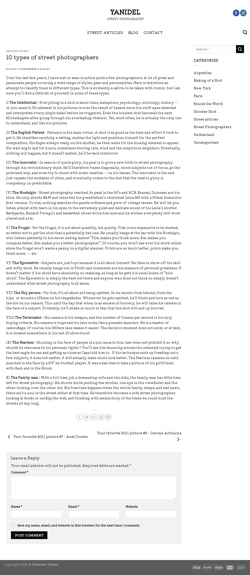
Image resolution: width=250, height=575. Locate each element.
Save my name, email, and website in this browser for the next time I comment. (78, 525)
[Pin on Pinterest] (101, 417)
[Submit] (240, 49)
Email (73, 506)
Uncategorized (206, 142)
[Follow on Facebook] (236, 13)
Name (16, 506)
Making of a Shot (208, 80)
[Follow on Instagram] (243, 13)
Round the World (208, 103)
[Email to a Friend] (94, 417)
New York (202, 88)
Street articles (206, 119)
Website (131, 506)
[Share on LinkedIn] (108, 417)
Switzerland (204, 134)
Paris (198, 95)
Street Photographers (212, 126)
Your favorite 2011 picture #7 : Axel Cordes (47, 436)
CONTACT (153, 32)
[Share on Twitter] (86, 417)
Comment (19, 472)
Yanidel (125, 12)
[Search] (245, 32)
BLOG (133, 32)
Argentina (203, 72)
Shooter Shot (205, 111)
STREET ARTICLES (105, 32)
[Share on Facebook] (79, 417)
